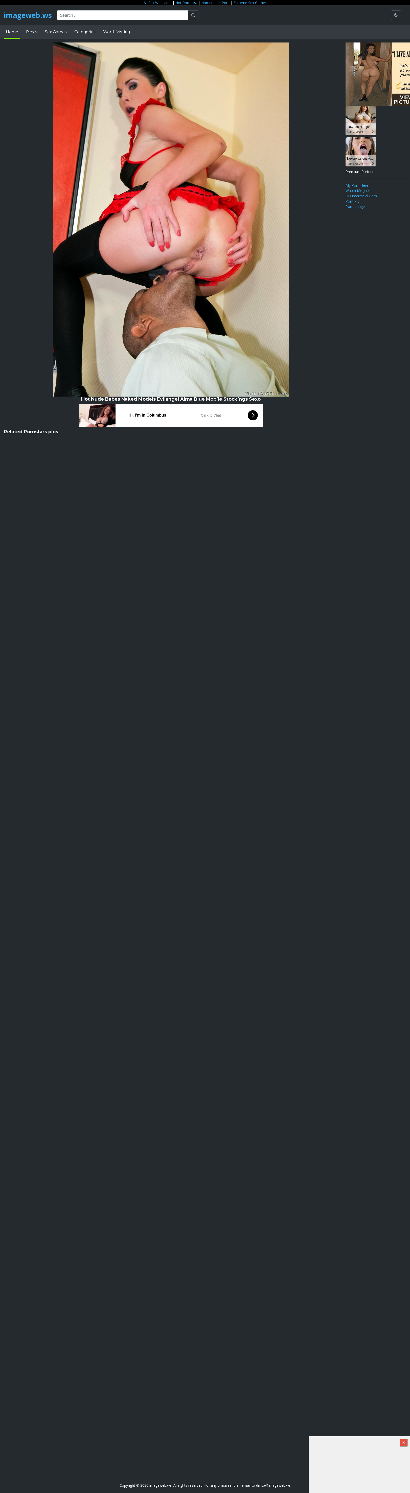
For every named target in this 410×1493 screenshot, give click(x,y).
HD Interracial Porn (361, 195)
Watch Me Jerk (357, 190)
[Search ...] (122, 15)
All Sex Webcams (157, 2)
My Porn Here (357, 185)
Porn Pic (352, 201)
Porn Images (356, 206)
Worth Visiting (116, 31)
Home (12, 31)
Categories (84, 31)
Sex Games (55, 31)
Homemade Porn (215, 2)
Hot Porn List (186, 2)
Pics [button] (30, 31)
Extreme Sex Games (250, 2)
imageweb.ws (28, 15)
